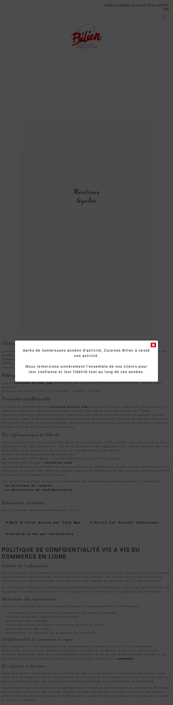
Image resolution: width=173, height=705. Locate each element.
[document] (86, 352)
